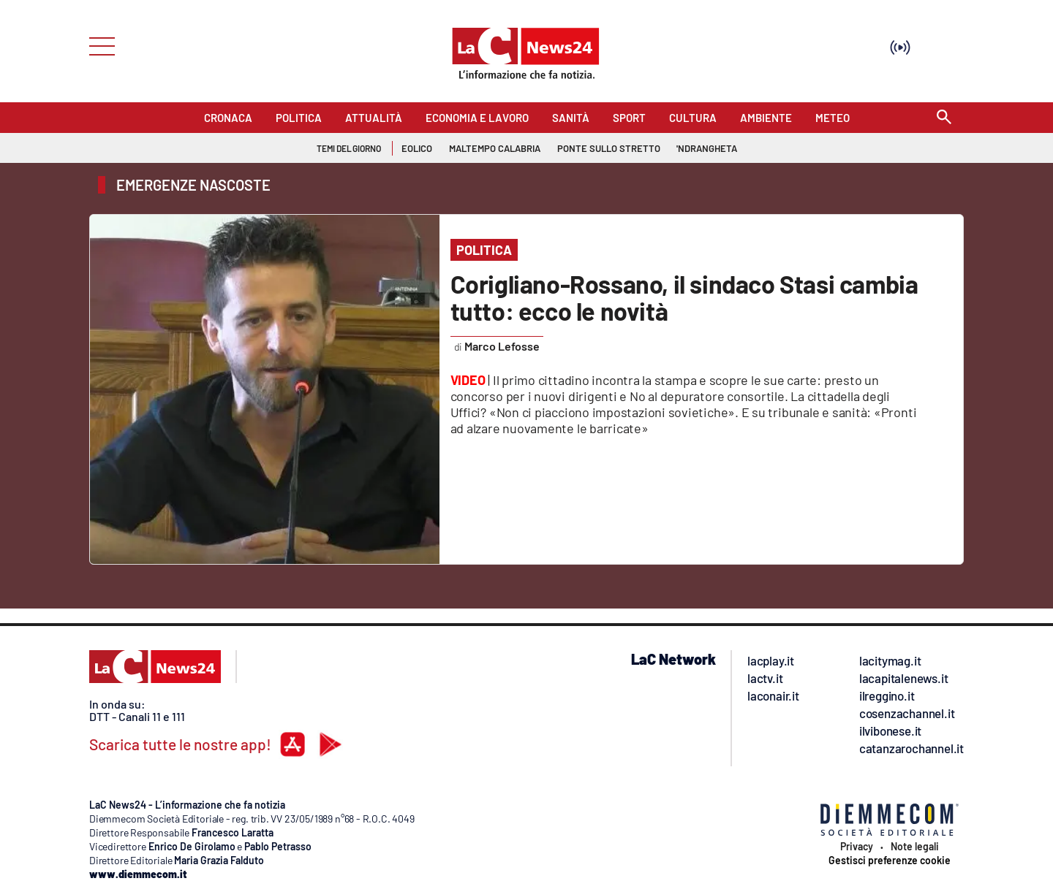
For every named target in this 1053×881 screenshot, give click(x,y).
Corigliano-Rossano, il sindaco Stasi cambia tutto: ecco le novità (684, 297)
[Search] (944, 118)
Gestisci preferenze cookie (890, 860)
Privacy (856, 847)
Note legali (915, 847)
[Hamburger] (97, 45)
